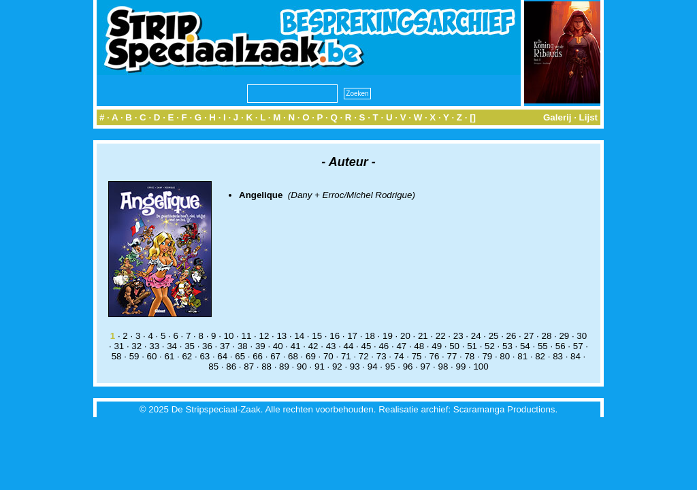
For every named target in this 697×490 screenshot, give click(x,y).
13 (281, 336)
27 (529, 336)
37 (225, 346)
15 (317, 336)
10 (229, 336)
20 (405, 336)
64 (222, 356)
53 (507, 346)
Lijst (588, 117)
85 (213, 366)
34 (172, 346)
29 (564, 336)
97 (426, 366)
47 (401, 346)
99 (460, 366)
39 (260, 346)
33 (154, 346)
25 (494, 336)
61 (170, 356)
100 (480, 366)
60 (152, 356)
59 (134, 356)
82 (540, 356)
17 (352, 336)
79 (487, 356)
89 (284, 366)
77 (452, 356)
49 (437, 346)
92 (337, 366)
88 (266, 366)
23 (458, 336)
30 (582, 336)
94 (373, 366)
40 (278, 346)
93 (355, 366)
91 (319, 366)
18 (370, 336)
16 (334, 336)
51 (472, 346)
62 (187, 356)
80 (505, 356)
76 (434, 356)
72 (364, 356)
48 (419, 346)
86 (231, 366)
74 (399, 356)
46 (383, 346)
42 (313, 346)
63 (204, 356)
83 (558, 356)
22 (441, 336)
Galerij (557, 117)
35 (189, 346)
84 (575, 356)
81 (522, 356)
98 (443, 366)
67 (275, 356)
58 (117, 356)
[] (473, 117)
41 (296, 346)
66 (258, 356)
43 (331, 346)
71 (346, 356)
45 (366, 346)
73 (381, 356)
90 (302, 366)
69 (311, 356)
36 (207, 346)
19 (388, 336)
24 (476, 336)
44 (349, 346)
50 (454, 346)
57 (578, 346)
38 (243, 346)
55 (543, 346)
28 (546, 336)
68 (293, 356)
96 (408, 366)
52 (490, 346)
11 (247, 336)
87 (249, 366)
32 (136, 346)
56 (560, 346)
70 (328, 356)
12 (264, 336)
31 (119, 346)
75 (417, 356)
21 (423, 336)
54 (525, 346)
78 (469, 356)
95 (390, 366)
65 (240, 356)
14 (299, 336)
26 (511, 336)
